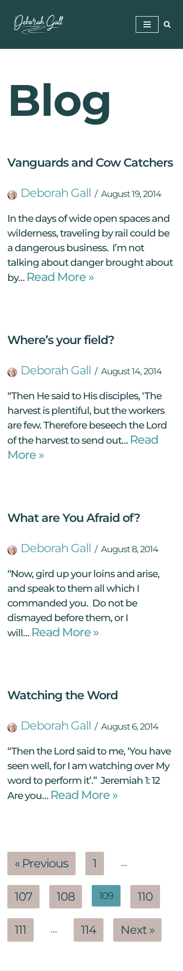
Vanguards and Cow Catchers (90, 162)
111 (20, 930)
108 (66, 896)
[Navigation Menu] (147, 24)
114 (88, 930)
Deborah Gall (55, 193)
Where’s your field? (60, 340)
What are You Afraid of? (73, 518)
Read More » (60, 277)
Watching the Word (62, 695)
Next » (137, 930)
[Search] (167, 24)
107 (23, 896)
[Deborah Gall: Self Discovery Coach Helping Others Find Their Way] (36, 24)
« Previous (41, 863)
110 (145, 896)
